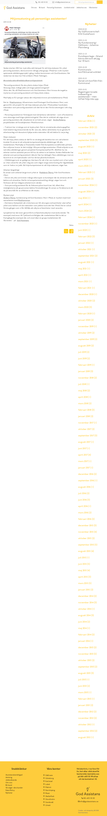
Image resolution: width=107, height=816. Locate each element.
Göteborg (48, 778)
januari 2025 (86, 179)
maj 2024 (84, 198)
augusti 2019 (86, 346)
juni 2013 (84, 686)
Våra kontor (93, 8)
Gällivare (48, 775)
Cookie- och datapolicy (85, 810)
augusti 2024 (86, 192)
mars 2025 (85, 166)
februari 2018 (86, 410)
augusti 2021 (86, 262)
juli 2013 (83, 680)
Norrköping (49, 790)
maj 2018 (84, 391)
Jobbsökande (11, 780)
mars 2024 (85, 211)
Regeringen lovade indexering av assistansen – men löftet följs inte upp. (88, 95)
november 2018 (87, 378)
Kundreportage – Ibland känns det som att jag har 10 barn (90, 58)
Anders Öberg (9, 198)
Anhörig (9, 777)
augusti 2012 (86, 737)
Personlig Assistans (54, 8)
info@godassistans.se (88, 802)
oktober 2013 (86, 660)
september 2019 (87, 339)
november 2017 (87, 423)
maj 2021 (84, 269)
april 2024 (84, 205)
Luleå (46, 784)
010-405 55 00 (88, 798)
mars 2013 (84, 693)
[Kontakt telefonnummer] (42, 2)
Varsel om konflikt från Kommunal (90, 82)
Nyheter (9, 793)
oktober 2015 (86, 538)
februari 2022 (86, 237)
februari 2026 (86, 121)
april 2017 (84, 455)
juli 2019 (83, 352)
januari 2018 (85, 416)
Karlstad (47, 781)
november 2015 (87, 532)
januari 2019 (85, 371)
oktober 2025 (86, 134)
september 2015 (87, 545)
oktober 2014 (86, 609)
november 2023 (87, 224)
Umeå (46, 805)
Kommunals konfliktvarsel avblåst (89, 71)
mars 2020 (85, 307)
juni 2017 (84, 449)
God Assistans (23, 221)
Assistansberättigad (14, 775)
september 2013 (87, 667)
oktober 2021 (86, 249)
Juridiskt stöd (69, 8)
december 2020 (87, 294)
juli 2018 (83, 384)
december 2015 (87, 526)
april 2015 (84, 577)
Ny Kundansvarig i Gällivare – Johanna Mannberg (88, 45)
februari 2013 (86, 699)
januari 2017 (85, 468)
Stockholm (49, 799)
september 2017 (87, 436)
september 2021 (87, 256)
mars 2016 (84, 513)
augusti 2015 (86, 551)
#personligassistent (33, 81)
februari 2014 (86, 635)
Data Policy (10, 790)
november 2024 (87, 185)
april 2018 (84, 397)
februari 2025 (86, 172)
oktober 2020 (86, 301)
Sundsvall (48, 802)
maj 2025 (84, 153)
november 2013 (87, 654)
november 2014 (87, 603)
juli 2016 (83, 493)
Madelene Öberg (46, 173)
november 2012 (87, 718)
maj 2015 (84, 571)
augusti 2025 (86, 147)
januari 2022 (86, 243)
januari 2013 (85, 705)
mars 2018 (84, 404)
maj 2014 (84, 628)
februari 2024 (86, 217)
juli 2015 (83, 558)
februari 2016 (86, 519)
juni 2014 (84, 622)
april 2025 (84, 160)
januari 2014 (85, 641)
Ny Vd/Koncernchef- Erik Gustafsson (89, 33)
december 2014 (87, 596)
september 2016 (87, 481)
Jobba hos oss (81, 8)
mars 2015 (84, 583)
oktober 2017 (86, 429)
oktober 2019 (86, 333)
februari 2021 (86, 288)
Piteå (46, 793)
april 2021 (84, 275)
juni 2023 (84, 230)
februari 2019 (86, 365)
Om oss (34, 8)
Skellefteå (48, 796)
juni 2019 (84, 359)
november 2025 (87, 127)
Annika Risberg (59, 120)
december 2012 (87, 712)
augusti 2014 (86, 615)
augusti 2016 (86, 487)
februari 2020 (86, 314)
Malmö (47, 787)
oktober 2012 (86, 725)
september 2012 (87, 731)
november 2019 (87, 327)
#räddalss (21, 81)
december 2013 (87, 648)
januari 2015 (85, 590)
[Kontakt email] (61, 2)
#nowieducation (10, 81)
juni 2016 (84, 500)
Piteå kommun (16, 102)
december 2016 (87, 474)
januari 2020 (86, 320)
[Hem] (14, 7)
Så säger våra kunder (14, 788)
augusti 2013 (86, 673)
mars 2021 (85, 282)
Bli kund (42, 8)
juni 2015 (84, 564)
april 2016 (84, 506)
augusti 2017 (86, 442)
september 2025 (88, 140)
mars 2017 (84, 461)
